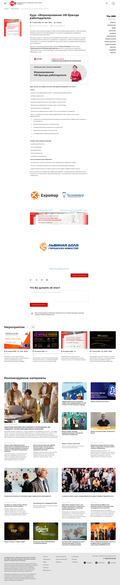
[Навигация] (5, 3)
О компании (75, 556)
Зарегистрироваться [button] (79, 275)
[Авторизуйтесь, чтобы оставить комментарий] (59, 296)
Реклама (113, 47)
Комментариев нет (58, 26)
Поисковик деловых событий (44, 210)
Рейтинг (113, 52)
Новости (113, 22)
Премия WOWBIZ (110, 44)
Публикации (111, 25)
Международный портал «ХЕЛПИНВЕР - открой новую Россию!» (73, 210)
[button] (113, 3)
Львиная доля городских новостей (59, 268)
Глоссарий (75, 562)
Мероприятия (111, 36)
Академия (112, 50)
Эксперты (112, 33)
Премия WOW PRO (110, 41)
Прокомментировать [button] (39, 304)
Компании (112, 30)
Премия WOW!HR (110, 39)
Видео (114, 28)
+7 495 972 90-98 (109, 558)
